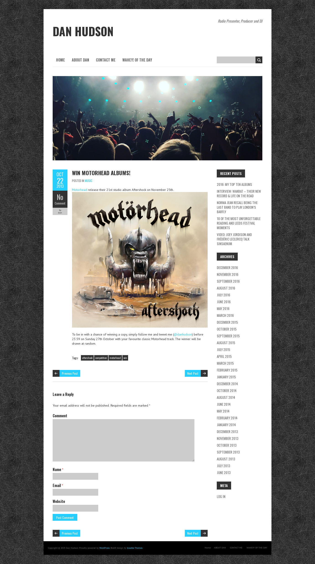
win (125, 358)
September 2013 (228, 451)
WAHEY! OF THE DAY (137, 60)
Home (60, 60)
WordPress (104, 547)
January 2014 (226, 424)
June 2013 (224, 472)
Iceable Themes (134, 547)
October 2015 (227, 328)
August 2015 (226, 342)
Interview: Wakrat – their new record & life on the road (239, 193)
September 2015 (228, 335)
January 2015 (226, 376)
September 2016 (228, 281)
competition (101, 358)
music (88, 180)
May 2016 (223, 308)
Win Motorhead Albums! (101, 173)
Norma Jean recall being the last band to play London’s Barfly (237, 207)
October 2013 (227, 445)
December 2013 (227, 431)
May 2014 (223, 410)
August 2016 (226, 287)
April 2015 (224, 356)
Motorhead (79, 190)
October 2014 (227, 390)
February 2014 (227, 417)
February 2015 (227, 369)
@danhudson (183, 334)
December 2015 (227, 322)
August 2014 (226, 397)
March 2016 (225, 315)
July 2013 (223, 465)
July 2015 (223, 349)
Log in (221, 496)
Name (58, 469)
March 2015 (225, 363)
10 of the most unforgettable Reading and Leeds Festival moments (239, 223)
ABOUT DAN (80, 60)
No (60, 197)
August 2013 (226, 458)
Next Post (193, 373)
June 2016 (224, 301)
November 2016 (227, 274)
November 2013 (227, 438)
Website (59, 501)
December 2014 (227, 383)
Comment (60, 203)
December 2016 (227, 267)
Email (58, 485)
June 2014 (224, 404)
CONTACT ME (106, 60)
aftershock (87, 358)
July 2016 (223, 294)
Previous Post (70, 373)
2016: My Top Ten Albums (234, 184)
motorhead (115, 358)
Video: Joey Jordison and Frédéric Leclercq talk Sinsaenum (234, 239)
